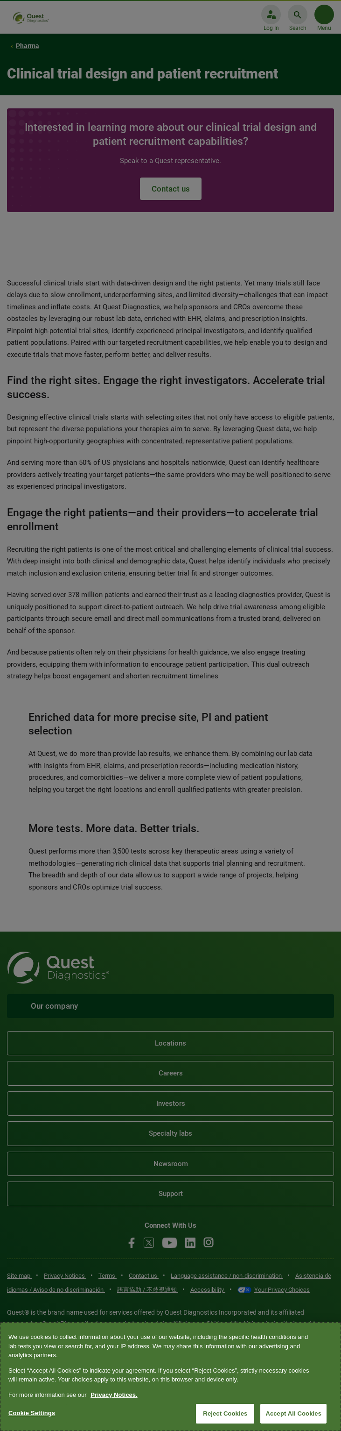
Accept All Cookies (293, 1413)
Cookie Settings (31, 1413)
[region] (170, 1376)
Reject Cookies (225, 1413)
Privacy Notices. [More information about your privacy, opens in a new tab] (113, 1394)
